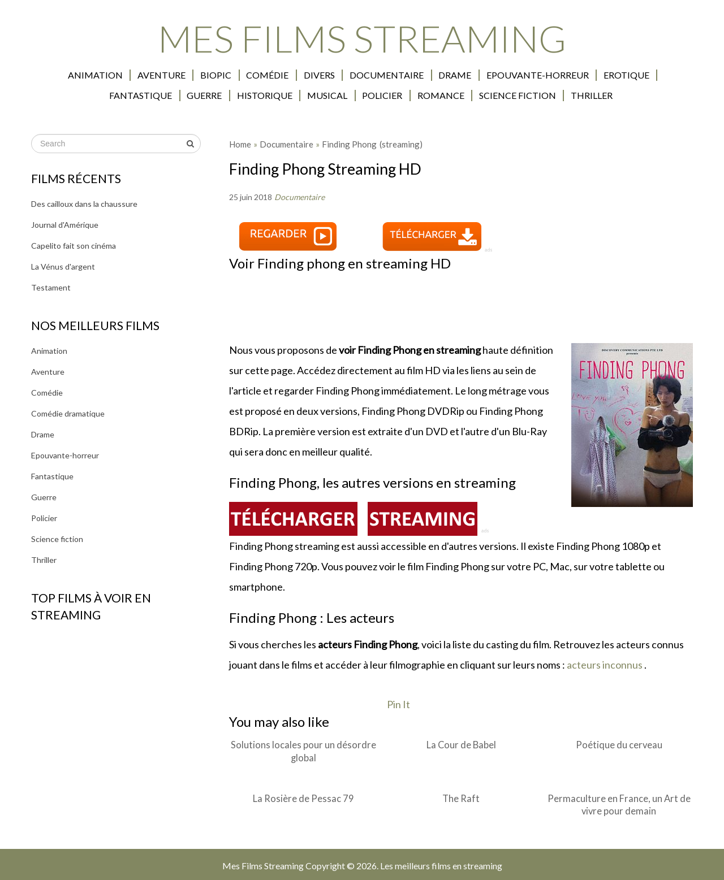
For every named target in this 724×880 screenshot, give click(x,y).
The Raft (461, 797)
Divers (280, 75)
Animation (59, 75)
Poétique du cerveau (619, 744)
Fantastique (653, 75)
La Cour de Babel (461, 744)
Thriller (551, 95)
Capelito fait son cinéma (73, 245)
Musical (289, 95)
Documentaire (347, 75)
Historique (227, 95)
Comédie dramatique (68, 413)
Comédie (229, 75)
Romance (401, 95)
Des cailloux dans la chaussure (84, 204)
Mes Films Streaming (362, 38)
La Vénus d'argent (63, 266)
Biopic (178, 75)
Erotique (584, 75)
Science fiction (477, 95)
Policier (344, 95)
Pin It (398, 704)
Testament (51, 287)
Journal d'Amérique (64, 224)
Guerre (168, 95)
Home (240, 144)
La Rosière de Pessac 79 (303, 797)
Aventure (125, 75)
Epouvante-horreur (496, 75)
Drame (414, 75)
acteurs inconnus (605, 664)
